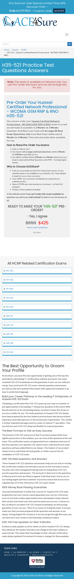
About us (9, 555)
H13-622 (9, 279)
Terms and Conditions (37, 227)
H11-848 (9, 288)
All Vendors (19, 552)
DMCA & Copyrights (42, 555)
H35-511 (9, 316)
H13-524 (9, 298)
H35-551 (9, 334)
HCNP (23, 50)
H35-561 (9, 343)
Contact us (49, 552)
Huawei (15, 50)
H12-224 (9, 270)
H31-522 (9, 352)
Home (6, 50)
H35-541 (9, 325)
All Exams (34, 552)
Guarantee (23, 555)
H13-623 (9, 307)
